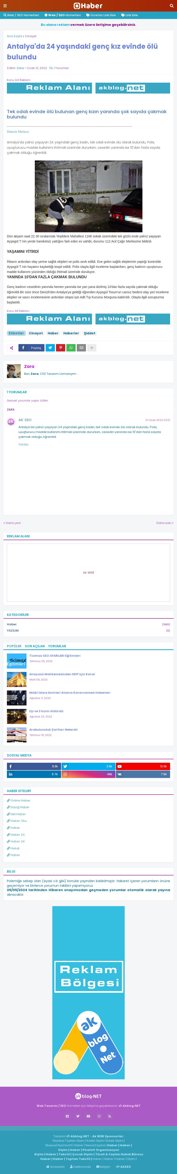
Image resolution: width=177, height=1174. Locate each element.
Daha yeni (13, 523)
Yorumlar (57, 646)
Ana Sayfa (14, 36)
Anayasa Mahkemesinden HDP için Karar (62, 674)
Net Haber (16, 814)
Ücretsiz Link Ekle (101, 15)
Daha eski (163, 523)
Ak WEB (88, 572)
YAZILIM (88, 630)
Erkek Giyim (114, 1140)
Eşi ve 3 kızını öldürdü (46, 711)
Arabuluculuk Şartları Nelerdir (53, 729)
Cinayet (30, 36)
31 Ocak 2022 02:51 (157, 420)
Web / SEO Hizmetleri (21, 15)
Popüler (14, 646)
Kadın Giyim (95, 1140)
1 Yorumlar (61, 68)
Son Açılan (35, 646)
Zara (29, 366)
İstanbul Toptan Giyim (69, 1140)
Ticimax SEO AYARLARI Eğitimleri (54, 656)
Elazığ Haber (18, 807)
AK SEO (25, 420)
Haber (53, 333)
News (90, 1145)
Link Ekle (129, 15)
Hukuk (13, 848)
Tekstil (64, 1154)
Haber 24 (16, 834)
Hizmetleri (62, 15)
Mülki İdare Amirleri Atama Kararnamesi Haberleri (69, 692)
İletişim (103, 1167)
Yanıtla (23, 444)
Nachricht (65, 1145)
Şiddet (89, 333)
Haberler (71, 333)
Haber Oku (17, 821)
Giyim (63, 1150)
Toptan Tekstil (78, 1159)
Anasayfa (55, 1167)
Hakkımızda (80, 1167)
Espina (100, 1145)
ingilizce (47, 1128)
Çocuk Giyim (82, 1154)
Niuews (50, 1145)
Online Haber (18, 800)
